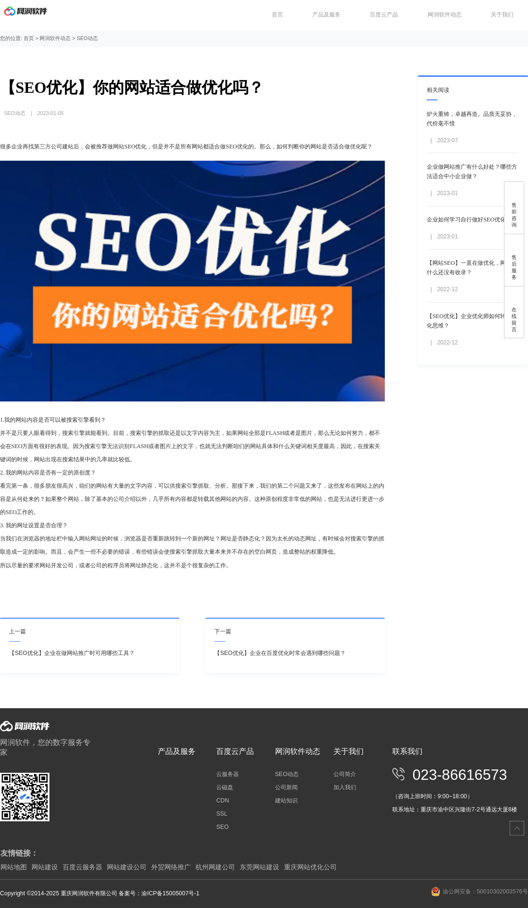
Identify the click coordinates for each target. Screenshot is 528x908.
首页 (277, 14)
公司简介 (344, 774)
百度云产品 (384, 14)
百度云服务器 (82, 867)
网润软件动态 (445, 14)
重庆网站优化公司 (310, 867)
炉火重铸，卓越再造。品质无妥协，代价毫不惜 (472, 119)
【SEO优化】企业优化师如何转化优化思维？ (472, 321)
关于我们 (502, 14)
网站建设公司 (126, 867)
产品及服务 (326, 14)
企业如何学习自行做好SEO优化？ (469, 219)
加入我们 (344, 787)
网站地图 (13, 867)
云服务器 (227, 774)
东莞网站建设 (259, 867)
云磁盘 (224, 787)
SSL (221, 813)
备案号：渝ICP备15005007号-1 (159, 893)
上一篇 (17, 631)
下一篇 (222, 631)
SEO (222, 827)
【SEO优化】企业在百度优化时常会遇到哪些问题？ (279, 653)
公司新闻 (286, 787)
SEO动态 (87, 38)
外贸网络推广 (171, 867)
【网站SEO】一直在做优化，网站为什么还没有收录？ (472, 268)
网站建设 (45, 867)
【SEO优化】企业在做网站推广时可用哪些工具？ (71, 653)
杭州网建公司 (215, 867)
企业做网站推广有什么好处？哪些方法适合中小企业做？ (472, 172)
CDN (222, 800)
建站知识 (286, 800)
